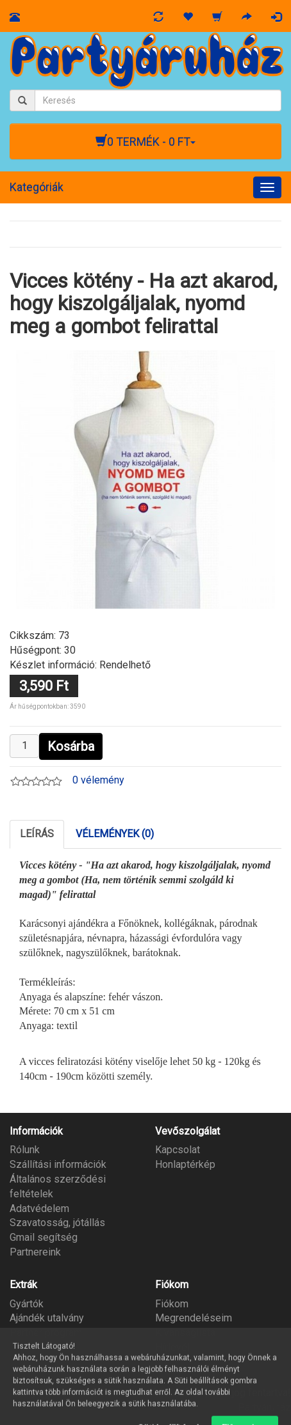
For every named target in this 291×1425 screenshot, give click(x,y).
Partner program (46, 1333)
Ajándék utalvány (47, 1318)
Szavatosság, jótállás (57, 1222)
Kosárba (70, 746)
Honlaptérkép (185, 1164)
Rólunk (25, 1150)
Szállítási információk (58, 1164)
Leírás (37, 834)
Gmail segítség (44, 1237)
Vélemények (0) (115, 834)
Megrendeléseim (193, 1318)
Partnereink (35, 1252)
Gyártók (27, 1304)
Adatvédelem (39, 1208)
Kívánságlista (185, 1333)
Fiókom (171, 1304)
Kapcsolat (177, 1150)
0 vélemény (98, 780)
